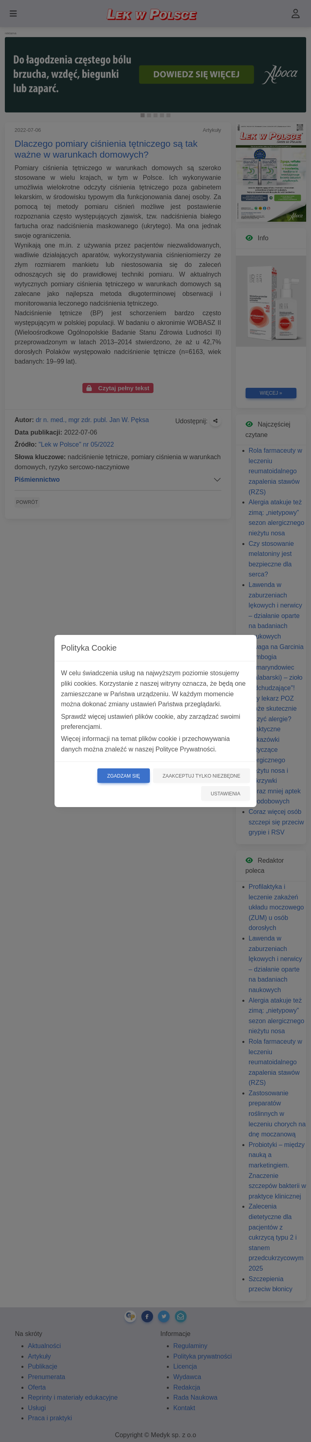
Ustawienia (225, 794)
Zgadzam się (123, 776)
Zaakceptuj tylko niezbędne (202, 776)
